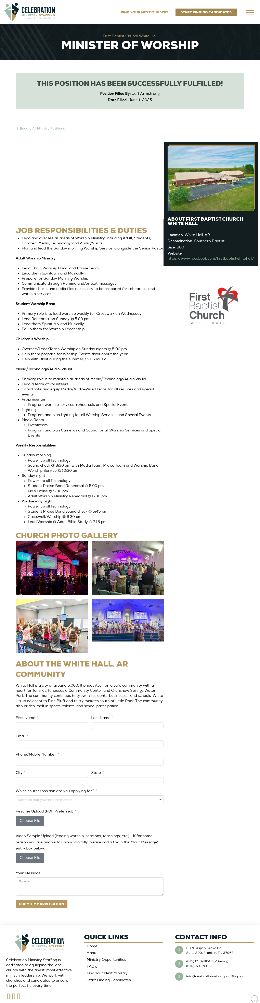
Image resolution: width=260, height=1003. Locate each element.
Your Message (28, 873)
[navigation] (250, 12)
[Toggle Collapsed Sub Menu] (123, 953)
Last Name (100, 717)
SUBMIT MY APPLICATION (41, 904)
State (96, 772)
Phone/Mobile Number (36, 754)
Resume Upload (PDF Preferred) (44, 811)
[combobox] (90, 799)
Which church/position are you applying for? (55, 791)
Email (20, 736)
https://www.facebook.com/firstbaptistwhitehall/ (211, 258)
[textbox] (60, 800)
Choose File (30, 820)
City (19, 772)
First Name (25, 717)
